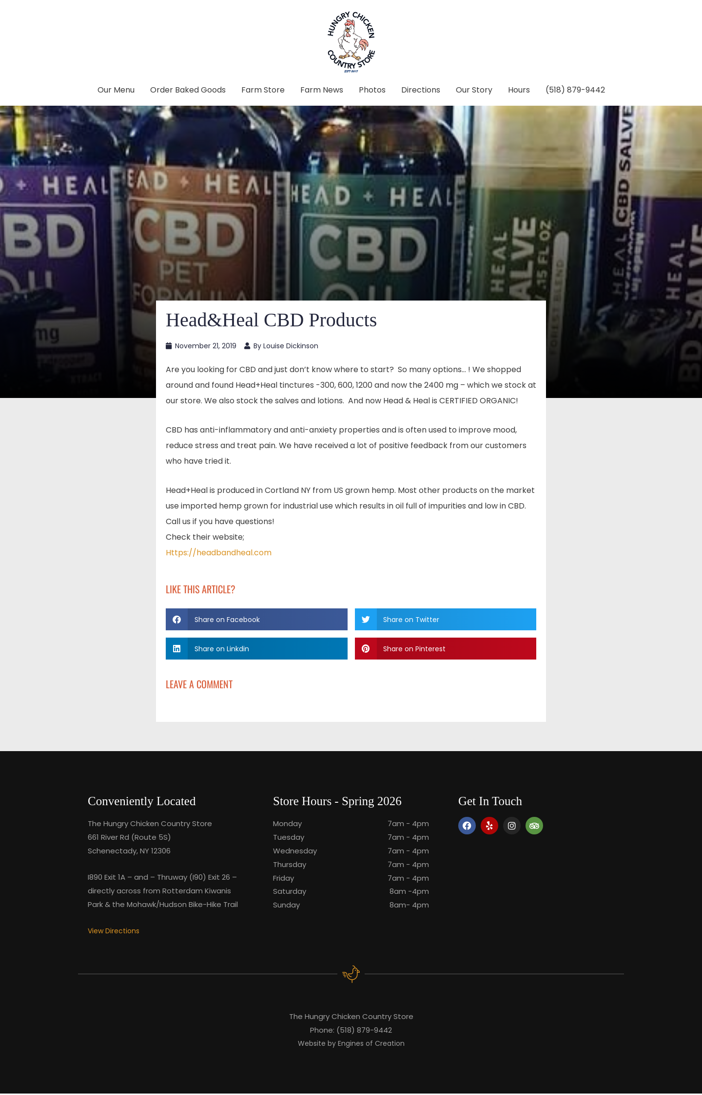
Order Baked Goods (188, 89)
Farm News (321, 89)
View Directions (115, 931)
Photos (372, 89)
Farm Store (263, 89)
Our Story (474, 89)
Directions (420, 89)
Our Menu (116, 89)
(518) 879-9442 (575, 89)
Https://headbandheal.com (219, 553)
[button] (257, 620)
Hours (519, 89)
